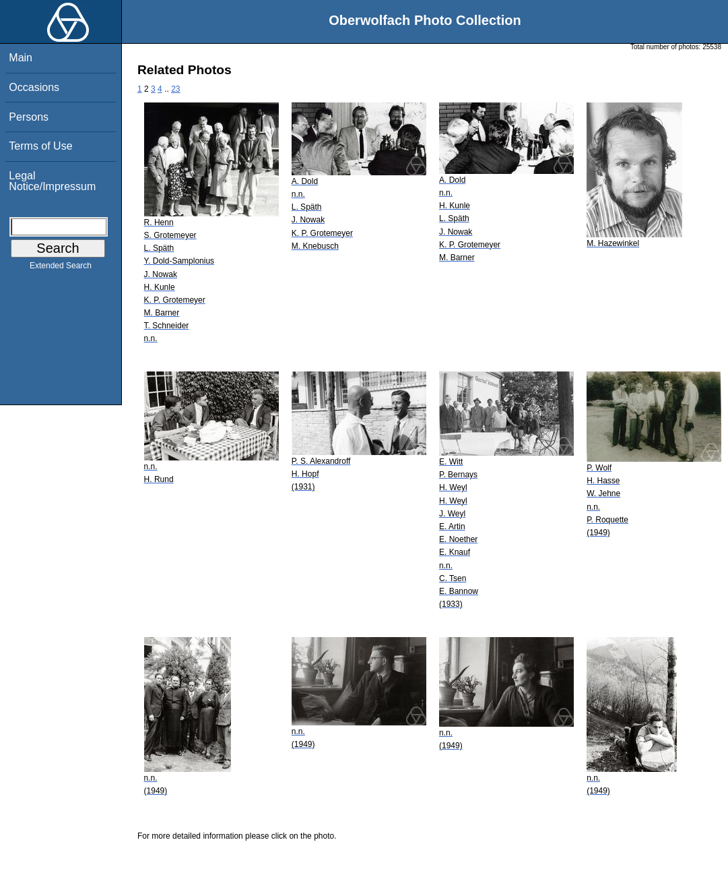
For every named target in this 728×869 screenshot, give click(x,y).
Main (20, 57)
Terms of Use (40, 146)
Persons (28, 117)
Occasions (34, 87)
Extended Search (61, 268)
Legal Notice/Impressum (52, 181)
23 (175, 89)
